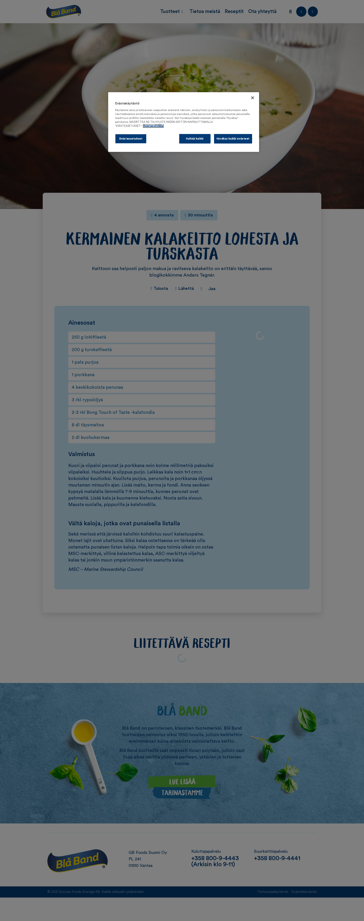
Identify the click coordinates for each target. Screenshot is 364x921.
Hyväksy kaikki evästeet (233, 138)
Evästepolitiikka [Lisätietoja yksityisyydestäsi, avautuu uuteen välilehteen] (153, 126)
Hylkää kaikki (194, 138)
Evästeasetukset (131, 138)
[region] (183, 122)
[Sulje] (252, 98)
